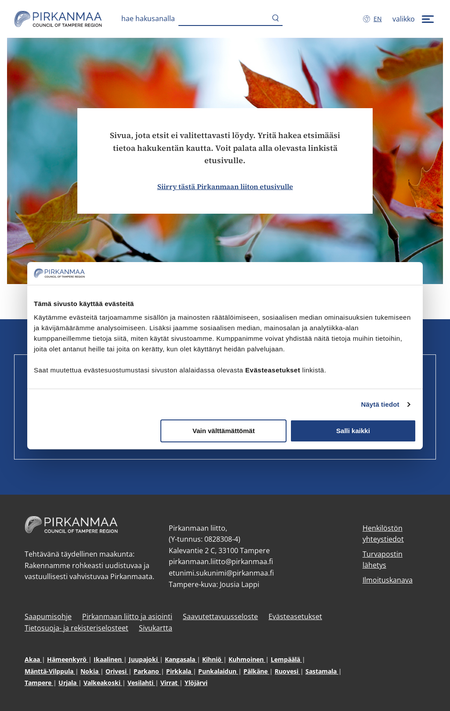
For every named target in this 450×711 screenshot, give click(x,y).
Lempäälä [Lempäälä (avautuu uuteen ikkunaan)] (286, 659)
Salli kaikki (353, 430)
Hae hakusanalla (148, 18)
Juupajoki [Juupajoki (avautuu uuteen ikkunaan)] (144, 659)
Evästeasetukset (295, 616)
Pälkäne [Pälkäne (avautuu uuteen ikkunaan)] (256, 671)
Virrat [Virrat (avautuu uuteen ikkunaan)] (169, 682)
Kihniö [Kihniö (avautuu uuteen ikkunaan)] (212, 659)
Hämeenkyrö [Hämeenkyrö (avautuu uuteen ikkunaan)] (67, 659)
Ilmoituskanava (388, 580)
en (379, 18)
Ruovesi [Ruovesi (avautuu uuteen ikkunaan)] (287, 671)
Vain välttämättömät (223, 430)
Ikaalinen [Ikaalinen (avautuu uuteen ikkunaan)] (108, 659)
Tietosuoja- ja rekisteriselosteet (76, 628)
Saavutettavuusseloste (220, 616)
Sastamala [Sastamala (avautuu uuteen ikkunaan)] (321, 671)
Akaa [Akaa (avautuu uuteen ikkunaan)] (33, 659)
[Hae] (276, 19)
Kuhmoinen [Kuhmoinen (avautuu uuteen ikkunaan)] (247, 659)
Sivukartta (155, 628)
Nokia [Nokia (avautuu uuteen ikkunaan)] (90, 671)
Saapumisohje (48, 616)
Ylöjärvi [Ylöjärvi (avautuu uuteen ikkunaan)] (196, 682)
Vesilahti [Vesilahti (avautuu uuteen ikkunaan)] (141, 682)
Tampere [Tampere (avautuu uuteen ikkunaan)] (39, 682)
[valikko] (414, 18)
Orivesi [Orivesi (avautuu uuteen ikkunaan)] (116, 671)
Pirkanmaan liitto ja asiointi (127, 616)
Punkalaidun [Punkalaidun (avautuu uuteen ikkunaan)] (218, 671)
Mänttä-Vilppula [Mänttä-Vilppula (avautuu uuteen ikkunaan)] (50, 671)
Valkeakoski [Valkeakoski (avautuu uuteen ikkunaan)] (102, 682)
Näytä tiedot (380, 404)
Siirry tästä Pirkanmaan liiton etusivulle (225, 186)
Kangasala (181, 659)
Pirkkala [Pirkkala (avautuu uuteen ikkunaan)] (179, 671)
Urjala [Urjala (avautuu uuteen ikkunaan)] (68, 682)
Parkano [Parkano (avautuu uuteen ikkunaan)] (147, 671)
